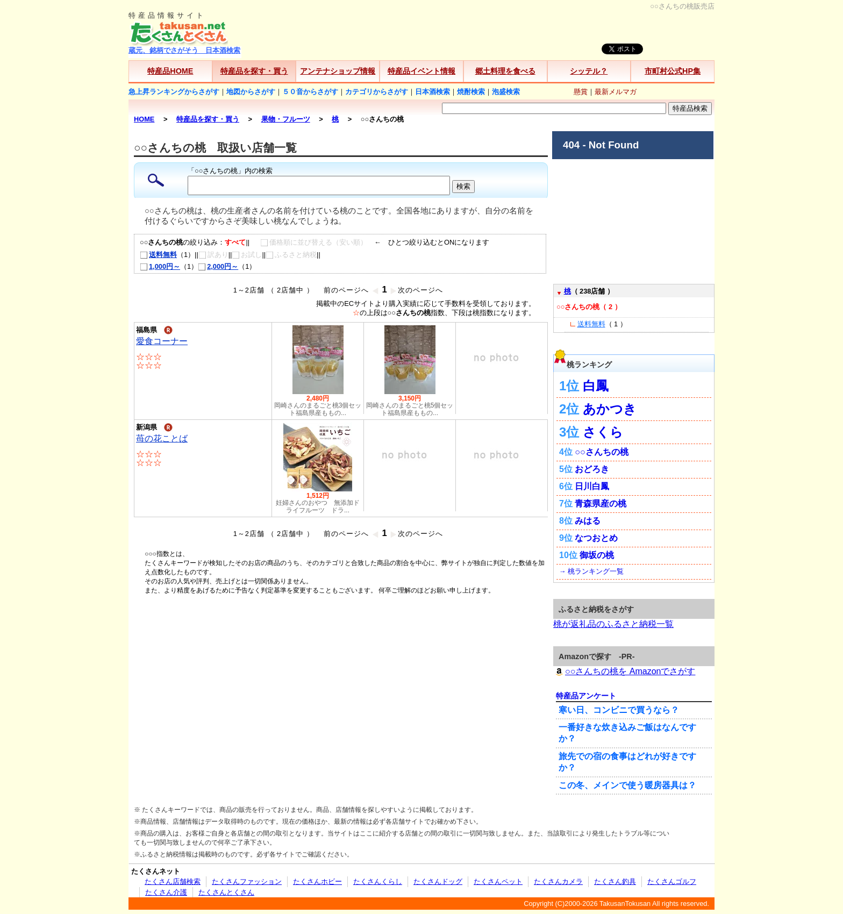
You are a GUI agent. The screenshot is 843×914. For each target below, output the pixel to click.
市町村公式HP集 (673, 71)
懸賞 (581, 92)
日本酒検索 (432, 92)
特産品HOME (170, 71)
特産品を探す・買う (254, 71)
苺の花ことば (162, 438)
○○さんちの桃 (601, 451)
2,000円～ (218, 266)
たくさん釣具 (615, 881)
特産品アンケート (586, 695)
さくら (603, 432)
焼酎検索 (471, 92)
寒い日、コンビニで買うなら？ (619, 710)
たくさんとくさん (226, 892)
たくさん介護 (166, 892)
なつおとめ (596, 537)
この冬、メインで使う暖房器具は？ (627, 785)
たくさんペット (498, 881)
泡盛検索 (506, 92)
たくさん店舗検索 (173, 881)
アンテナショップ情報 (337, 71)
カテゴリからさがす (376, 92)
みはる (588, 520)
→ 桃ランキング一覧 (591, 571)
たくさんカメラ (558, 881)
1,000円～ (160, 266)
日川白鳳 (592, 486)
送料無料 (158, 255)
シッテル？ (589, 71)
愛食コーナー (162, 341)
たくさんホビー (317, 881)
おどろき (592, 469)
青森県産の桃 (600, 503)
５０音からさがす (310, 92)
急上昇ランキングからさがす (173, 92)
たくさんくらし (377, 881)
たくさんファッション (247, 881)
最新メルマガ (616, 92)
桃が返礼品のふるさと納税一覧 (613, 624)
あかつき (610, 409)
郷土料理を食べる (505, 71)
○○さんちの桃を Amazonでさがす (624, 671)
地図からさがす (250, 92)
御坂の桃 (597, 555)
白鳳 (596, 386)
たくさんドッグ (437, 881)
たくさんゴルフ (671, 881)
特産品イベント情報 (421, 71)
